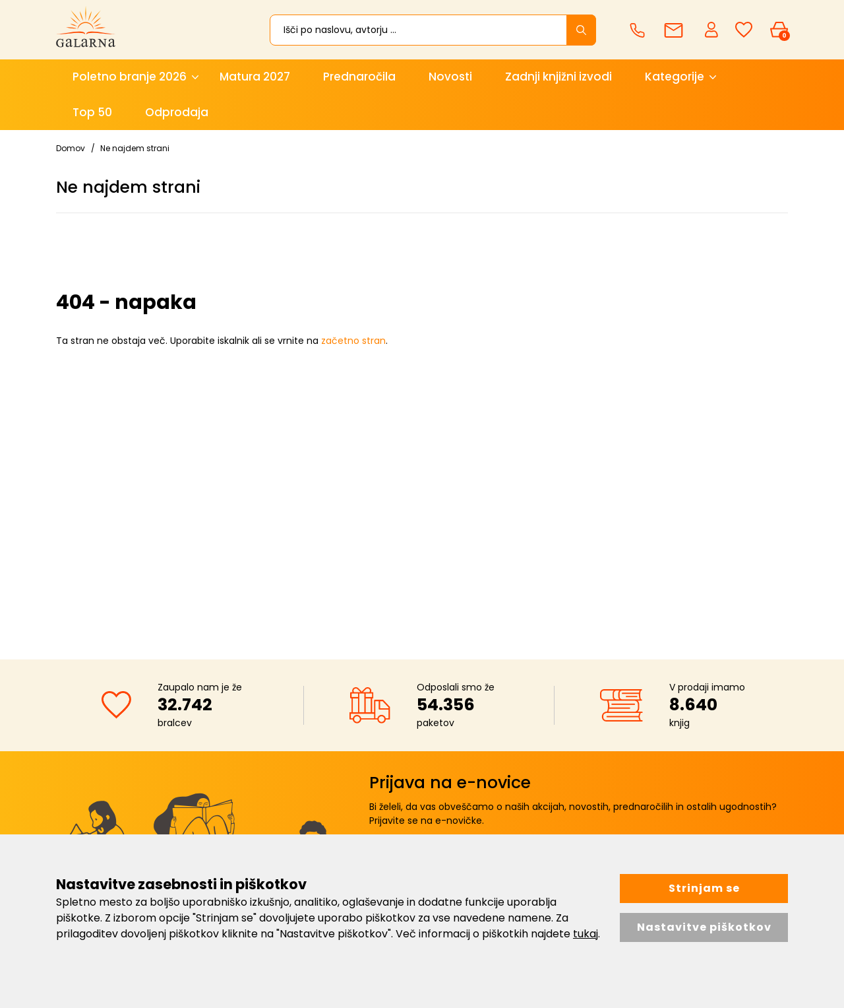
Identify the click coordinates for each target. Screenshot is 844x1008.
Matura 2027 (255, 76)
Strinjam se (704, 888)
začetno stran (353, 340)
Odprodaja (176, 112)
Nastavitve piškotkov (704, 927)
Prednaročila (359, 76)
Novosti (450, 76)
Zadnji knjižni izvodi (558, 76)
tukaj (585, 933)
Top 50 (92, 112)
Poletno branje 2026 (130, 76)
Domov (70, 148)
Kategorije (674, 76)
